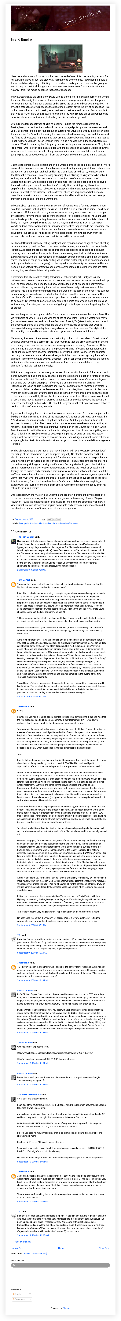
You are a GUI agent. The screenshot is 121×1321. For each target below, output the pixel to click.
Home (61, 1248)
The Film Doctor (26, 537)
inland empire (49, 523)
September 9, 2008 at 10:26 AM (32, 952)
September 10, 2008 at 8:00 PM (32, 1161)
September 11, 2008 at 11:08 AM (33, 1235)
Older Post (104, 1248)
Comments (19, 1299)
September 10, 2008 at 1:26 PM (32, 1063)
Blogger (66, 1308)
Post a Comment (22, 1241)
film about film (36, 523)
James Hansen (25, 990)
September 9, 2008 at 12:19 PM (32, 980)
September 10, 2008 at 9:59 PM (32, 1201)
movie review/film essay (67, 523)
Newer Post (17, 1248)
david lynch (24, 523)
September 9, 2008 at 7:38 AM (31, 570)
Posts (17, 1294)
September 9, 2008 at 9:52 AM (31, 925)
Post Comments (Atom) (35, 1253)
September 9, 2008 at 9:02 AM (31, 696)
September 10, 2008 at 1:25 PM (32, 1032)
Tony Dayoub (24, 580)
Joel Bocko (23, 706)
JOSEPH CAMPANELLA (29, 1094)
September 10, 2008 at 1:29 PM (32, 1084)
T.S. (19, 935)
